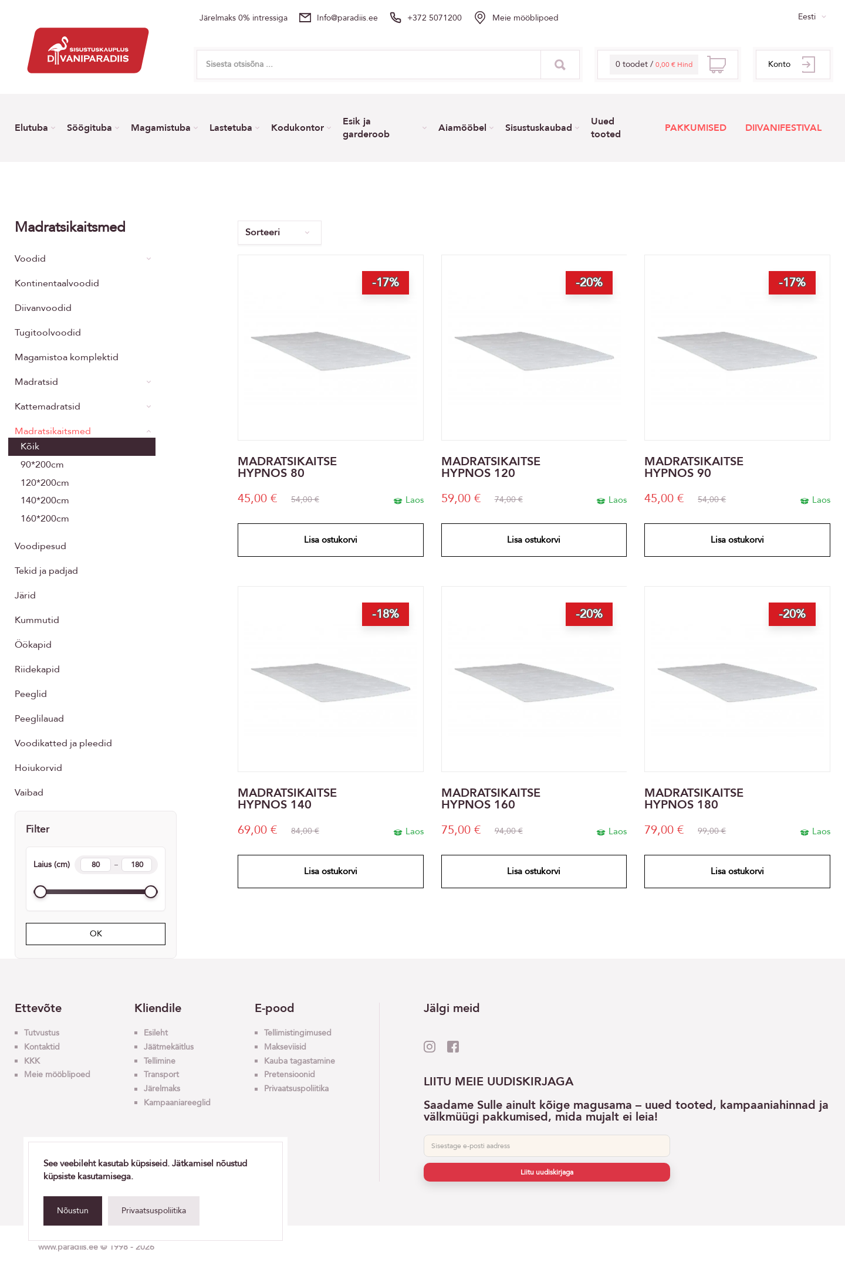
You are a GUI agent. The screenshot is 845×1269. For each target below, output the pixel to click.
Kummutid (37, 620)
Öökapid (33, 644)
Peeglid (31, 694)
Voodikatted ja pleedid (63, 743)
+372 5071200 (434, 17)
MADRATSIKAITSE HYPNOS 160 (490, 799)
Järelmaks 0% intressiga (244, 17)
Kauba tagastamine (299, 1061)
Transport (161, 1074)
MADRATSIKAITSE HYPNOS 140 (287, 799)
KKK (32, 1061)
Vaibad (29, 792)
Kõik (30, 446)
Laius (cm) (95, 864)
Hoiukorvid (38, 768)
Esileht (156, 1032)
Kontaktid (42, 1047)
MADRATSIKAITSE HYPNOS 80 (287, 467)
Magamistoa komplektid (67, 357)
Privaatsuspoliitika (153, 1210)
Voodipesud (40, 546)
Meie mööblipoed (525, 17)
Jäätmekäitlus (169, 1047)
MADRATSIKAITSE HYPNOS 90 (693, 467)
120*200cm (45, 482)
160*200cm (45, 518)
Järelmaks (162, 1088)
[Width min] (95, 865)
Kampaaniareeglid (177, 1102)
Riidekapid (37, 669)
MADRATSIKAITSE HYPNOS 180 (693, 799)
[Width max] (136, 865)
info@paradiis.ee (347, 17)
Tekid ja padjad (46, 570)
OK (96, 933)
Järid (25, 595)
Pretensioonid (289, 1074)
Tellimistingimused (298, 1032)
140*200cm (45, 500)
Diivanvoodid (43, 308)
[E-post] (547, 1146)
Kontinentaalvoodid (57, 283)
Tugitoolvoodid (48, 332)
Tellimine (159, 1061)
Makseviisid (285, 1047)
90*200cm (42, 464)
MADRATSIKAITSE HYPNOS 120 (490, 467)
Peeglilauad (39, 718)
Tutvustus (41, 1032)
